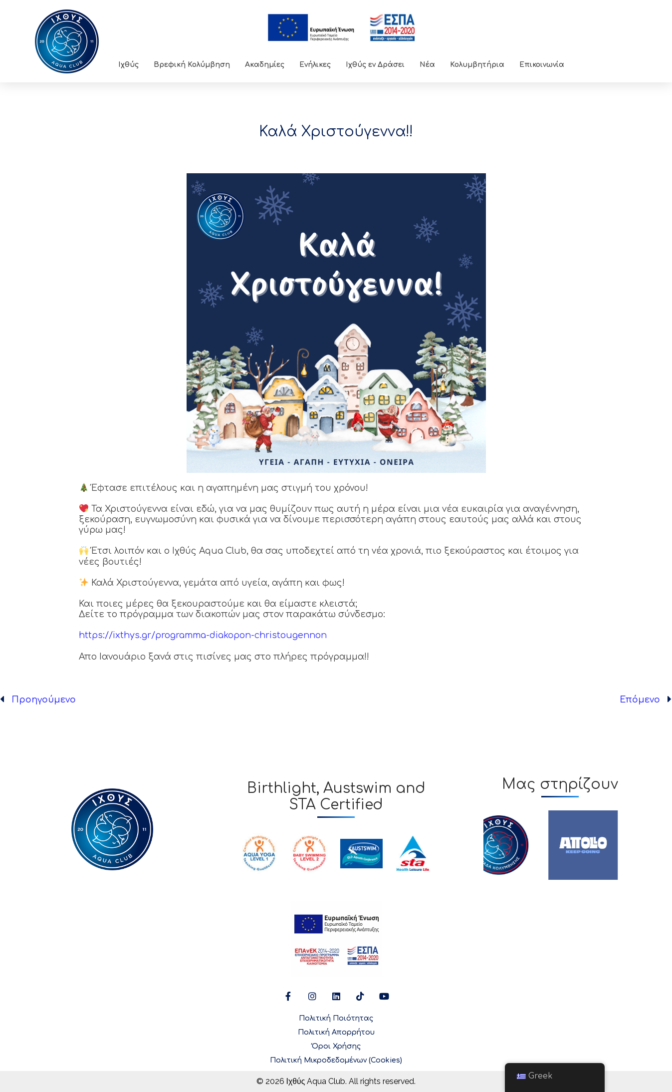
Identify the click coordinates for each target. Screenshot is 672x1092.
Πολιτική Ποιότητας (336, 1018)
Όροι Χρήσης (336, 1046)
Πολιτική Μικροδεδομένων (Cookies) (336, 1060)
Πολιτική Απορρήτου (336, 1032)
